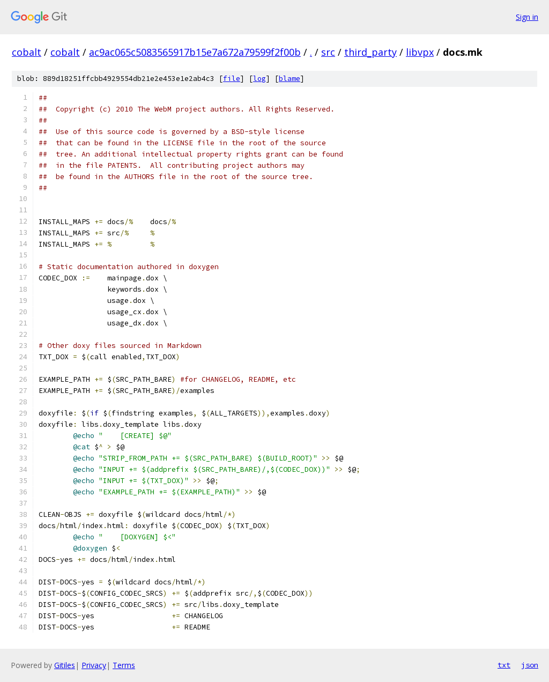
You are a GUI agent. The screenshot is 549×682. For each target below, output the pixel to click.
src (328, 52)
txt (504, 665)
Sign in (527, 17)
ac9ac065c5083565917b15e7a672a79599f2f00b (195, 52)
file (231, 78)
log (259, 78)
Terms (124, 665)
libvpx (420, 52)
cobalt (26, 52)
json (529, 665)
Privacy (93, 665)
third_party (370, 52)
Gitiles (64, 665)
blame (289, 78)
